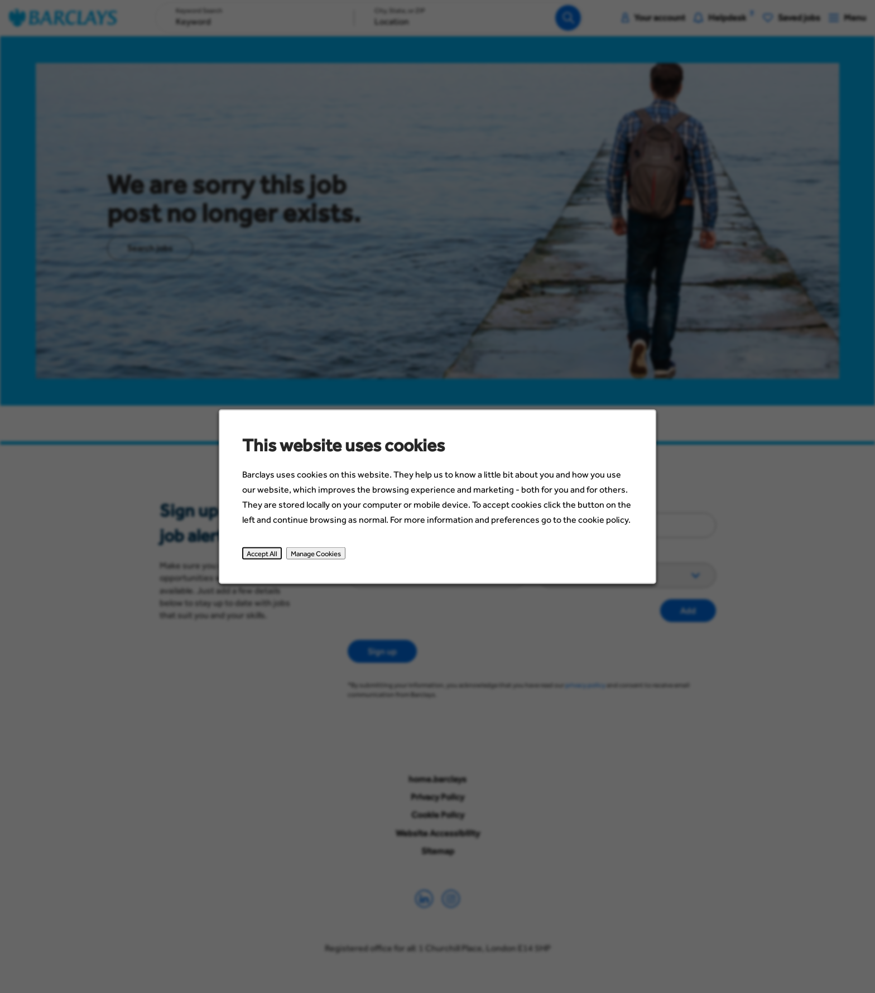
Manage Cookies (318, 555)
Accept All (266, 555)
